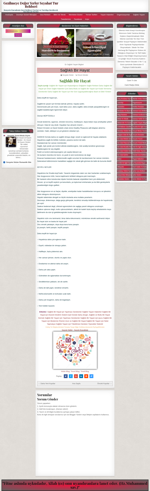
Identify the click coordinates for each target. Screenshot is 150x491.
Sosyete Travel (137, 139)
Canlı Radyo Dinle (132, 85)
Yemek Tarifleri (91, 15)
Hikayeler (120, 167)
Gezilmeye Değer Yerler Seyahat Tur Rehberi (30, 4)
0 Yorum (67, 54)
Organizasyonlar (123, 15)
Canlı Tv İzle (132, 80)
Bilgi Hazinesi (122, 115)
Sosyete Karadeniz (81, 330)
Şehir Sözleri (137, 175)
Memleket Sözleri (76, 15)
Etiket (119, 159)
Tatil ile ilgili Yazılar (139, 147)
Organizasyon (137, 103)
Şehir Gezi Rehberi (139, 171)
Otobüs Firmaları (138, 107)
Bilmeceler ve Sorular (124, 123)
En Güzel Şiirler (122, 155)
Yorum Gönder (82, 75)
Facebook (78, 19)
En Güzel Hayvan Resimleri (126, 143)
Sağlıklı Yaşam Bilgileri (75, 65)
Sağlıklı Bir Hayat (75, 70)
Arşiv (87, 19)
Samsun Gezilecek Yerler (141, 115)
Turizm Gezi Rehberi (140, 155)
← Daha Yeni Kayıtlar (46, 383)
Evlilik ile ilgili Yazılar (125, 163)
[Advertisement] (18, 83)
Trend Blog (85, 371)
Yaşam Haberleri (107, 15)
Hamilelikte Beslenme (55, 50)
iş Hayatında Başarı (139, 163)
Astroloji (120, 103)
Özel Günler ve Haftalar (141, 167)
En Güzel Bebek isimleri (125, 139)
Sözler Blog (65, 371)
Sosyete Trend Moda (139, 143)
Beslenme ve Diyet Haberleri (55, 47)
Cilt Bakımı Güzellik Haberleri (127, 127)
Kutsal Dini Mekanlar (124, 175)
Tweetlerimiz (66, 19)
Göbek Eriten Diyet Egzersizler (94, 48)
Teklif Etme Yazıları (139, 151)
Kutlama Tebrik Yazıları (125, 171)
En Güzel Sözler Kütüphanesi (127, 151)
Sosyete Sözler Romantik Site (18, 162)
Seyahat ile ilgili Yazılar (141, 127)
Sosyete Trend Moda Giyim (18, 136)
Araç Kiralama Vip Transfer (126, 99)
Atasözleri (120, 107)
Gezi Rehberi (45, 15)
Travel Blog (75, 371)
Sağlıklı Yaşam (139, 15)
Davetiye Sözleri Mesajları (26, 15)
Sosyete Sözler (46, 54)
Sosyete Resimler (138, 135)
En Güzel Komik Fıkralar (125, 147)
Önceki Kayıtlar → (104, 383)
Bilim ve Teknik (60, 15)
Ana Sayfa (76, 383)
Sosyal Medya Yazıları (140, 131)
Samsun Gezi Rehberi (140, 111)
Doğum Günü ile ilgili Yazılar (127, 135)
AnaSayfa (9, 15)
